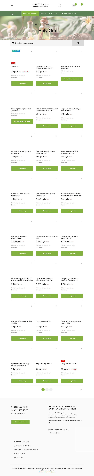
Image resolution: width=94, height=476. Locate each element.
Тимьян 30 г (15, 66)
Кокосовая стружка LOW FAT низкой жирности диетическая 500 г (71, 195)
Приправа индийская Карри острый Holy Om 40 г (20, 364)
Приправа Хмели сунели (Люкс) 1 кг (47, 237)
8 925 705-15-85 (21, 410)
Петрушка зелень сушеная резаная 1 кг (20, 194)
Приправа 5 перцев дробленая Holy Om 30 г (71, 322)
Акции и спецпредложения (26, 449)
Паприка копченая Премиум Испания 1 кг (45, 194)
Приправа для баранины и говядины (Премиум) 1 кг (69, 279)
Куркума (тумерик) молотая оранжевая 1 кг (45, 152)
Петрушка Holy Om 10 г (69, 364)
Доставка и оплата (22, 446)
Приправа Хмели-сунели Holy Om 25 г (21, 322)
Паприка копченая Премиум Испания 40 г (21, 152)
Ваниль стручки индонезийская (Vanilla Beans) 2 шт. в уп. (47, 109)
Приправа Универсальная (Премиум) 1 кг (69, 237)
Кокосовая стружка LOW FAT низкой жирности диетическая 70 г (22, 280)
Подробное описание (72, 79)
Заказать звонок (20, 422)
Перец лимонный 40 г (43, 321)
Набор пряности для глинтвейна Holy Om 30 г (44, 67)
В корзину (22, 83)
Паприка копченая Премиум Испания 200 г (70, 109)
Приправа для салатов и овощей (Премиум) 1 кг (44, 279)
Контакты (18, 457)
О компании (19, 453)
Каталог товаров (21, 442)
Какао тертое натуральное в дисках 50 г (21, 109)
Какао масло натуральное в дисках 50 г (70, 67)
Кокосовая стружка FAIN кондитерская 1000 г (69, 152)
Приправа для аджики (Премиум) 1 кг (18, 237)
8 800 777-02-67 (39, 4)
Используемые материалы (47, 472)
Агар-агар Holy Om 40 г (44, 364)
